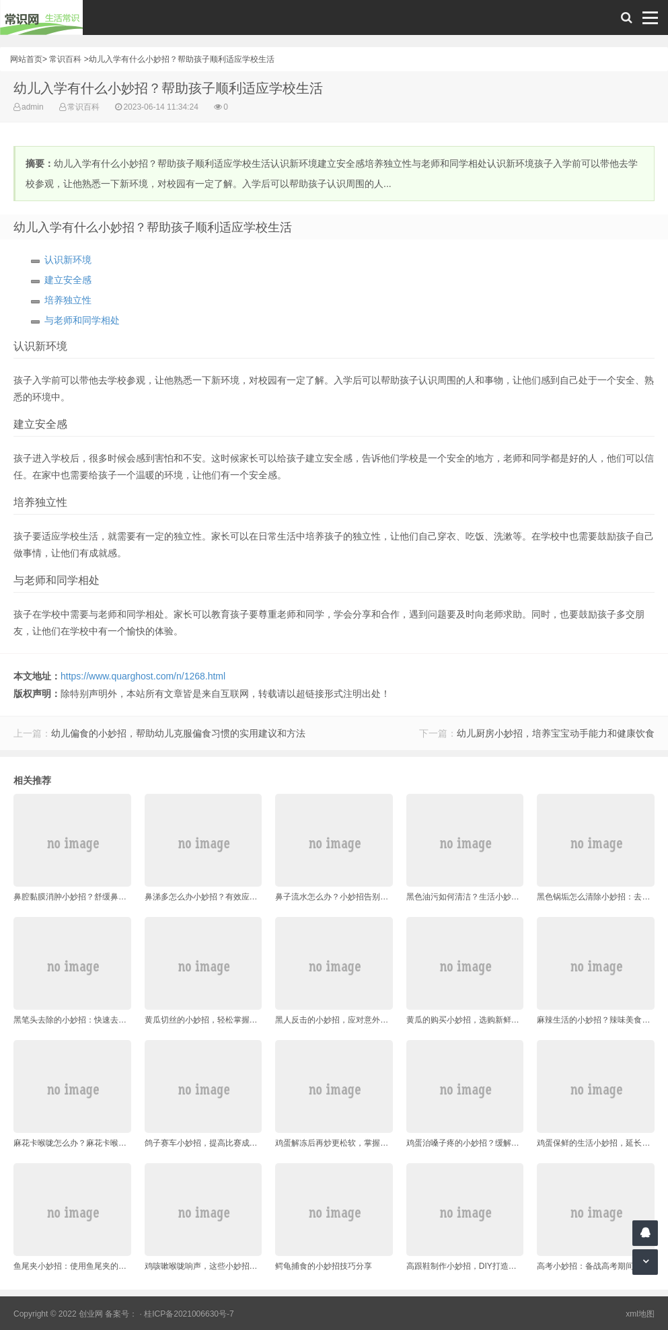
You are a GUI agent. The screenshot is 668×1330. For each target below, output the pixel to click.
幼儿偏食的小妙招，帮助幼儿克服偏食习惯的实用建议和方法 (178, 733)
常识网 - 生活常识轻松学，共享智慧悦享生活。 (41, 17)
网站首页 (26, 59)
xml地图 (640, 1314)
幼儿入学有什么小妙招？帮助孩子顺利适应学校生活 (181, 59)
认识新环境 (67, 259)
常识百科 (65, 59)
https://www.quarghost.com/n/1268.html (143, 676)
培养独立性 (67, 300)
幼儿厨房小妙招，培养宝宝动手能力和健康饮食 (556, 733)
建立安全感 (67, 279)
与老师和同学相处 (82, 320)
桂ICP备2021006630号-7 (188, 1314)
